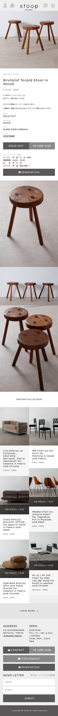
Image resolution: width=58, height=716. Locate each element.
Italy (34, 463)
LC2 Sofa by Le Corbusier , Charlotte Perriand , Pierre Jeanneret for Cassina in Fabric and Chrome (14, 458)
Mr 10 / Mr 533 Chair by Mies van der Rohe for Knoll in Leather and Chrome (43, 580)
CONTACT (17, 650)
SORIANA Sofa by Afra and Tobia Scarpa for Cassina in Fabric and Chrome (14, 588)
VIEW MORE (27, 611)
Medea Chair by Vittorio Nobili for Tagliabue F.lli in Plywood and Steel (42, 516)
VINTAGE (9, 136)
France (7, 90)
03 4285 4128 (42, 145)
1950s (41, 526)
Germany (36, 590)
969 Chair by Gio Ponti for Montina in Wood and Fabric (43, 454)
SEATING (7, 74)
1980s (14, 470)
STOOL (16, 74)
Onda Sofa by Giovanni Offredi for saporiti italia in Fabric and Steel (14, 524)
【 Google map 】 (12, 636)
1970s (12, 534)
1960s (16, 90)
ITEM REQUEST (30, 658)
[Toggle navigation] (53, 5)
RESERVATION (30, 172)
